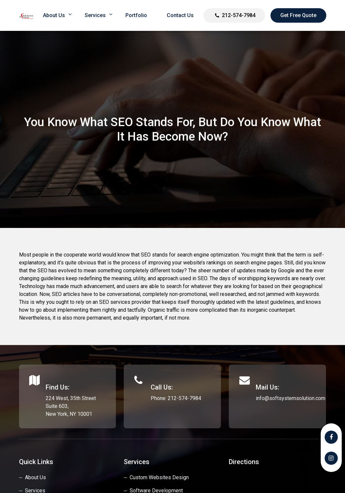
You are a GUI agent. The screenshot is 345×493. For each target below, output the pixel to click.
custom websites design (159, 477)
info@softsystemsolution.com (290, 398)
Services (95, 15)
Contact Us (180, 15)
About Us (35, 477)
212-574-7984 (238, 15)
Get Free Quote (298, 15)
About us (54, 15)
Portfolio (136, 15)
